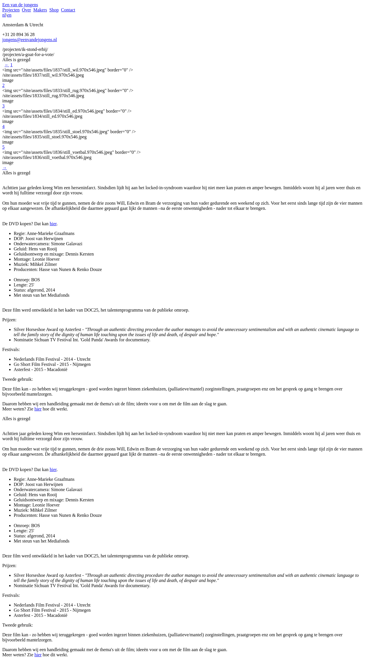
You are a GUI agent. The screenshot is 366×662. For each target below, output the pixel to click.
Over (26, 9)
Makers (40, 9)
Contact (68, 9)
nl (4, 15)
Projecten (10, 9)
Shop (54, 9)
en (9, 15)
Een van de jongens (20, 4)
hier (53, 223)
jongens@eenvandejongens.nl (29, 39)
